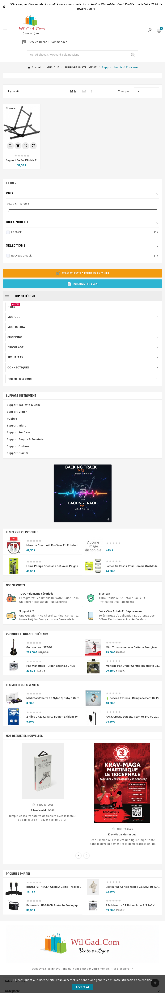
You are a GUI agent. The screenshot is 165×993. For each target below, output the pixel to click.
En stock (84, 232)
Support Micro (16, 425)
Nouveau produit (84, 255)
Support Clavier (17, 453)
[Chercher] (77, 55)
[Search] (133, 55)
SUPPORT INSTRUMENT (21, 395)
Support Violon (17, 411)
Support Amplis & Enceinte (25, 439)
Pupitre (12, 418)
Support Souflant (18, 432)
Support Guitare (18, 446)
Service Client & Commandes (48, 42)
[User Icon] (150, 30)
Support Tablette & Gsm (23, 404)
